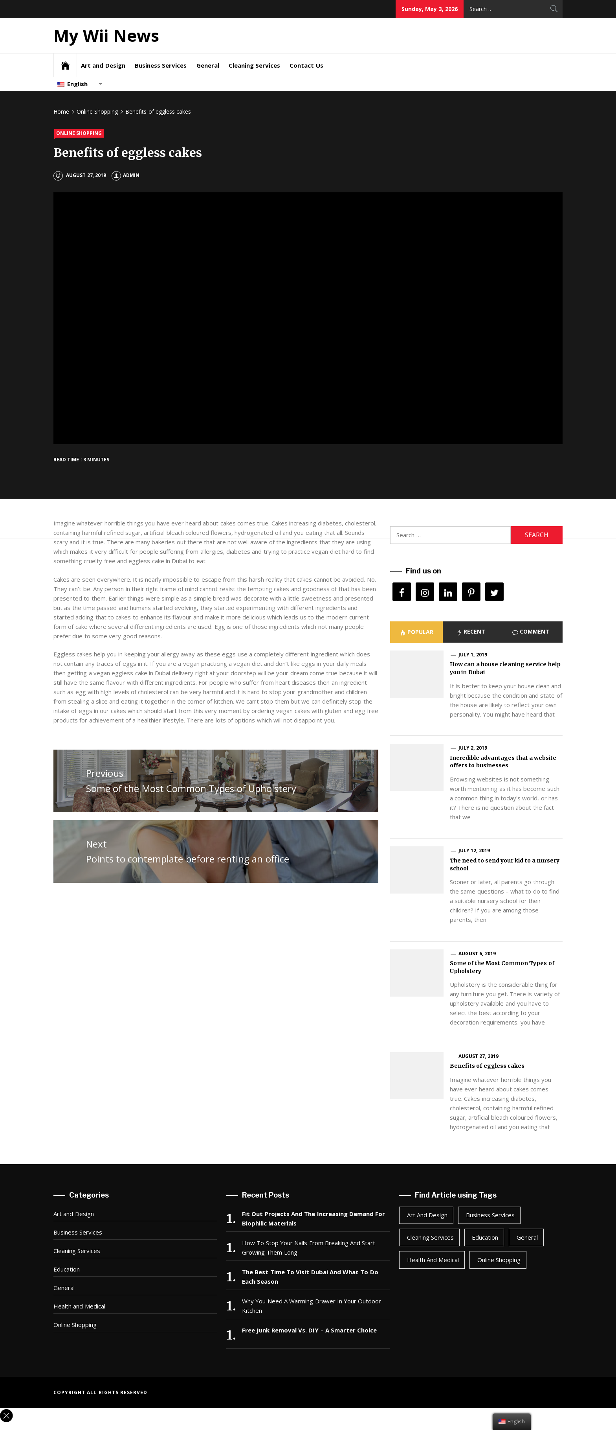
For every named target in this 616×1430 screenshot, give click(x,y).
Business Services (161, 65)
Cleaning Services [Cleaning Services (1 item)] (430, 1237)
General (207, 65)
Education (66, 1269)
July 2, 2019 (472, 747)
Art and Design (103, 65)
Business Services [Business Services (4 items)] (490, 1215)
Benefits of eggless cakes (487, 1065)
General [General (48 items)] (527, 1237)
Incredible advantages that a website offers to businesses (503, 761)
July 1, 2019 (472, 654)
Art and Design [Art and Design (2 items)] (427, 1215)
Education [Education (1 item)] (485, 1237)
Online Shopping (79, 133)
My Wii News (106, 35)
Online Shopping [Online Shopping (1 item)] (499, 1260)
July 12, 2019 (474, 850)
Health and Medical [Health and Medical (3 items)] (433, 1260)
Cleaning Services (254, 65)
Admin (125, 175)
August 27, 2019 (478, 1056)
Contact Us (306, 65)
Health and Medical (79, 1306)
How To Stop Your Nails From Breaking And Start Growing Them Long (308, 1247)
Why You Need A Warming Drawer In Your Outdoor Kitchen (311, 1305)
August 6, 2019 (477, 953)
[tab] (416, 632)
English (72, 84)
